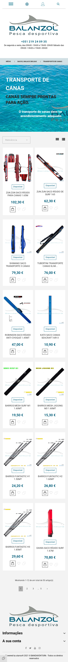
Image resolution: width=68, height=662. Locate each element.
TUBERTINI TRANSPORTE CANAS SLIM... (50, 264)
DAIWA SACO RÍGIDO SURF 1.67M (50, 549)
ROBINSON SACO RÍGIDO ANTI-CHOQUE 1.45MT (18, 336)
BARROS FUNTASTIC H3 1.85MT (18, 548)
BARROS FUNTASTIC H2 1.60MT (50, 477)
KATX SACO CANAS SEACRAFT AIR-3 (50, 336)
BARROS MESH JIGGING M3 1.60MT (50, 407)
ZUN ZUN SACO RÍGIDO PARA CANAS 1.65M (18, 194)
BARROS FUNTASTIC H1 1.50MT (18, 477)
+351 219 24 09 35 (34, 41)
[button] (43, 5)
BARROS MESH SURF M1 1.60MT (18, 407)
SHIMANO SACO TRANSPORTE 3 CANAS (18, 264)
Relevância (11, 140)
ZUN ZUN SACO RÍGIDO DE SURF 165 (50, 193)
